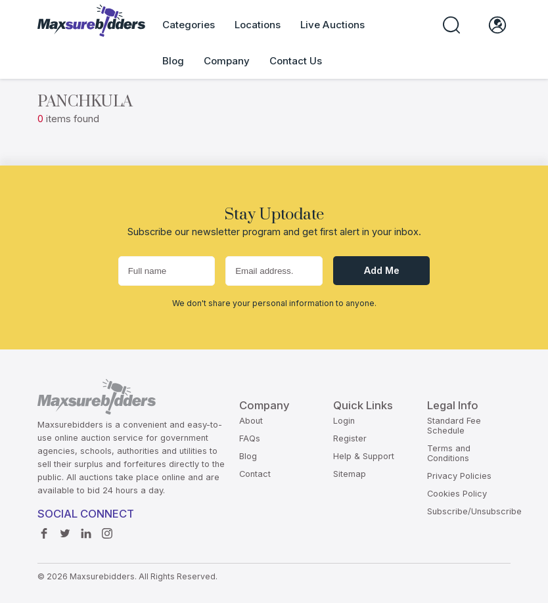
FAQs (249, 438)
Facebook (44, 530)
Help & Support (363, 456)
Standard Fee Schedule (454, 426)
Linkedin (86, 530)
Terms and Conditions (448, 453)
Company (227, 61)
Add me (382, 270)
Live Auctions (332, 24)
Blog (173, 61)
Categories (188, 24)
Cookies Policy (457, 494)
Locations (258, 24)
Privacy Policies (459, 476)
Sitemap (349, 474)
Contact (255, 474)
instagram (107, 530)
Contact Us (295, 61)
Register (350, 438)
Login (344, 421)
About (251, 421)
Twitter (65, 530)
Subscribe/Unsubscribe (474, 511)
